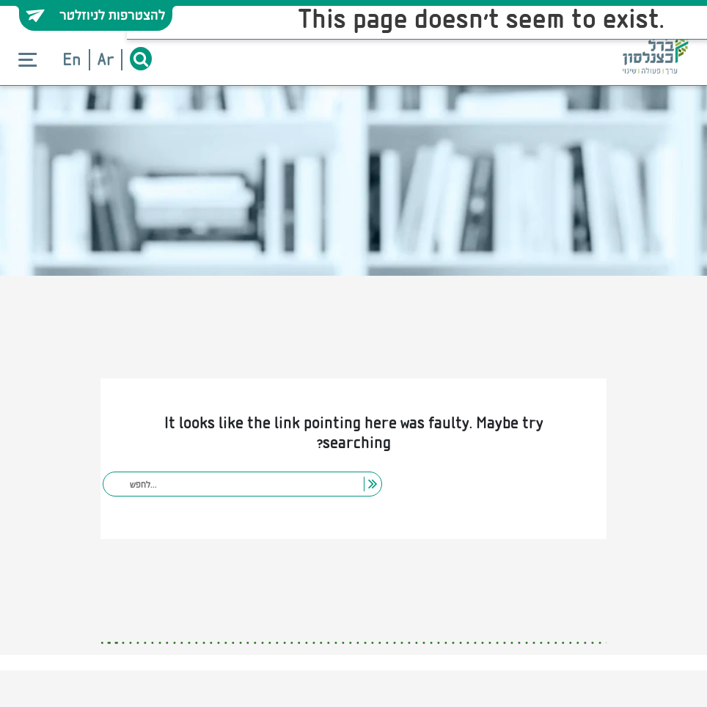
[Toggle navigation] (27, 60)
